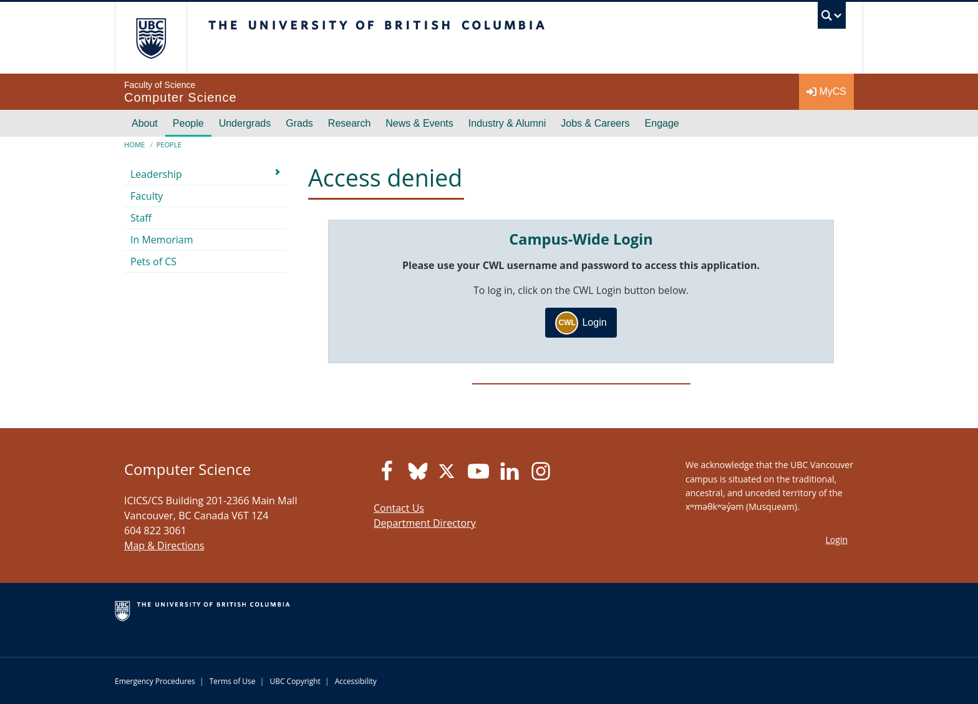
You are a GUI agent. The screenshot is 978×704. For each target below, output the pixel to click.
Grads (299, 123)
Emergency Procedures (155, 681)
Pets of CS (153, 261)
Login (580, 323)
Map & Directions (164, 545)
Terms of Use (233, 681)
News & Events (419, 123)
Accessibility (356, 681)
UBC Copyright (294, 681)
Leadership (156, 174)
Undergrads (245, 123)
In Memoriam (161, 240)
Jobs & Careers (595, 123)
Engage (662, 123)
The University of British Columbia (150, 38)
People (188, 123)
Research (349, 123)
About (145, 123)
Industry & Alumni (507, 123)
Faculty (146, 196)
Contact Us (399, 508)
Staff (141, 218)
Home (134, 144)
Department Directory (425, 523)
